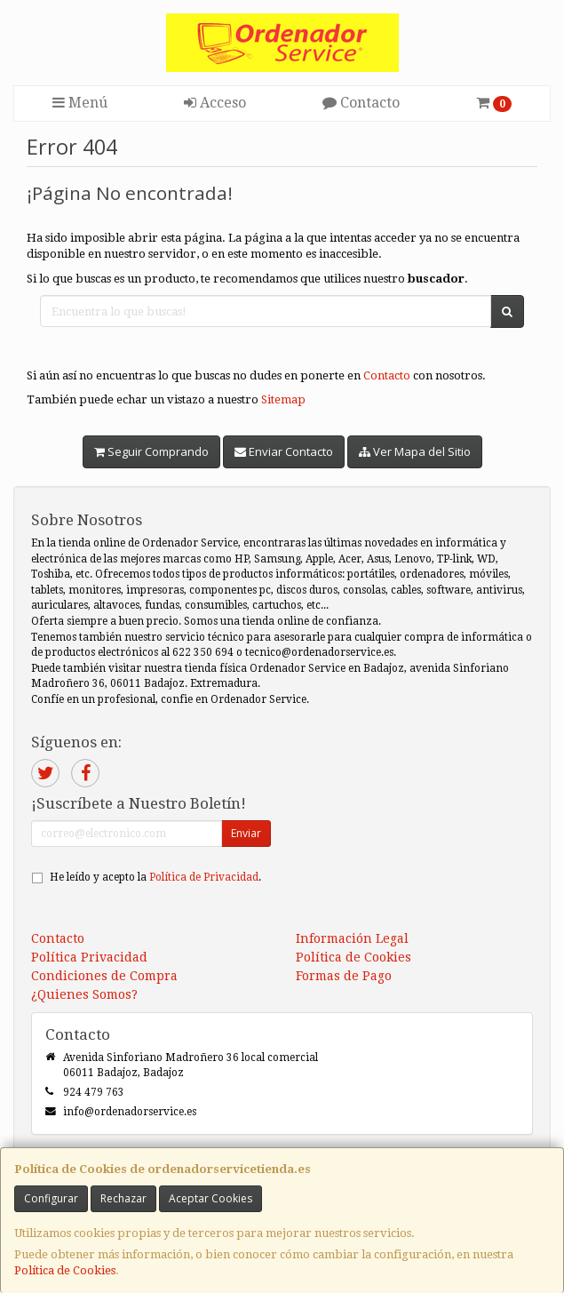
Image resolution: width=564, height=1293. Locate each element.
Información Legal (352, 938)
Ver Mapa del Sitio (415, 451)
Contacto (361, 102)
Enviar (246, 833)
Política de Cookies (64, 1270)
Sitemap (283, 399)
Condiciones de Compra (104, 976)
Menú (79, 102)
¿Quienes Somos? (84, 994)
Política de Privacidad (203, 877)
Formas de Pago (344, 976)
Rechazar (123, 1198)
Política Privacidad (89, 957)
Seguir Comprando (151, 451)
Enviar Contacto (283, 451)
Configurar (51, 1198)
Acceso (215, 102)
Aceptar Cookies (210, 1198)
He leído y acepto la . (155, 877)
